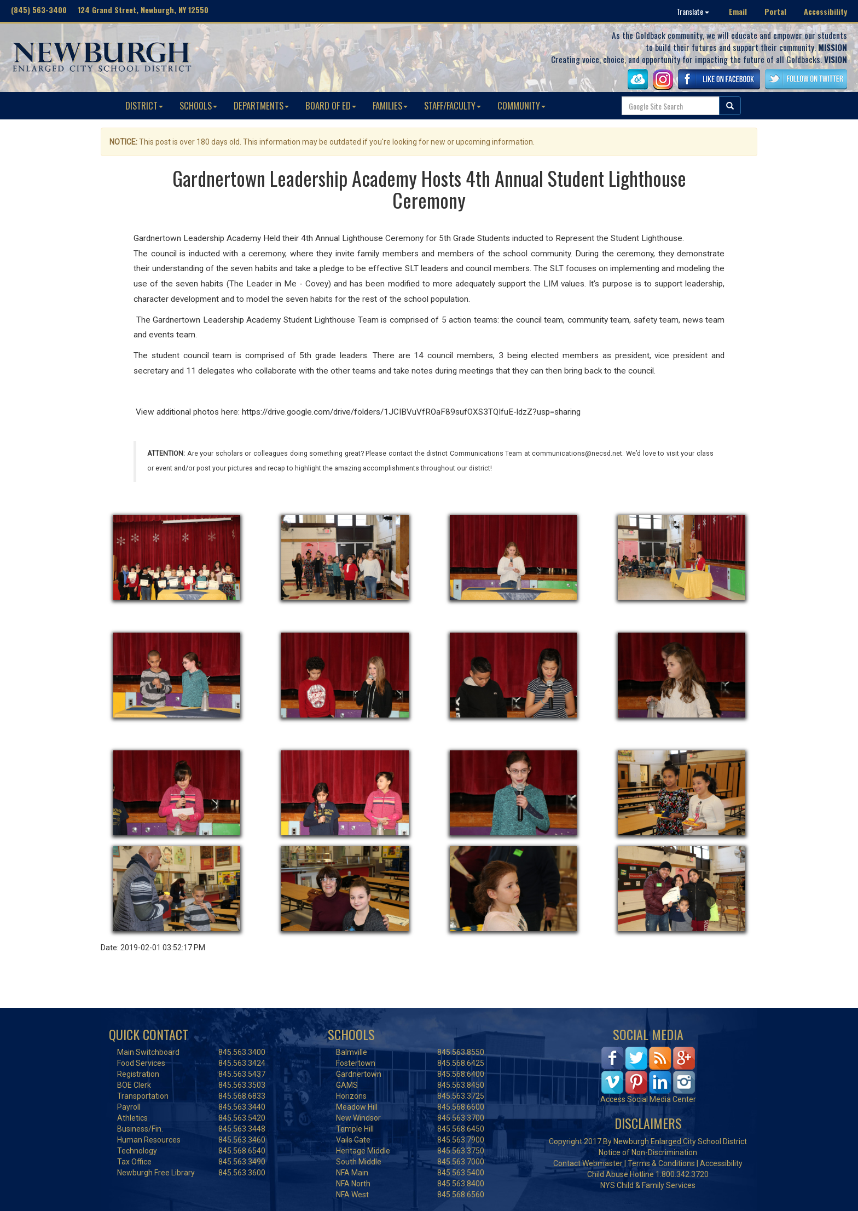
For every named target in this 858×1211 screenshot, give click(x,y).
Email (738, 11)
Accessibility (825, 11)
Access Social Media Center (648, 1099)
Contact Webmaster (588, 1163)
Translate (692, 11)
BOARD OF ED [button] (330, 105)
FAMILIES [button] (390, 105)
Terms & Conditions (661, 1163)
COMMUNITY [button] (521, 105)
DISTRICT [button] (144, 105)
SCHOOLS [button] (198, 105)
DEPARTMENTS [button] (261, 105)
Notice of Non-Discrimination (648, 1152)
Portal (775, 11)
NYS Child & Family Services (647, 1185)
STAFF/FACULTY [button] (452, 105)
